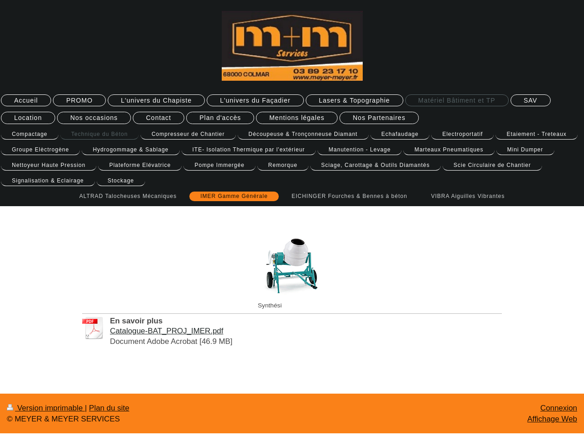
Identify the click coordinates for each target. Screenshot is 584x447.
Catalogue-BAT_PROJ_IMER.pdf (166, 331)
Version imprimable (46, 408)
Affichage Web (552, 419)
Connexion (558, 408)
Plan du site (109, 408)
